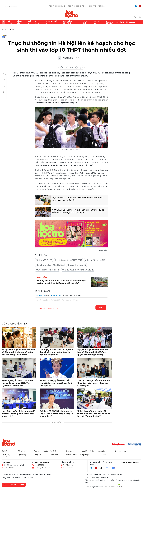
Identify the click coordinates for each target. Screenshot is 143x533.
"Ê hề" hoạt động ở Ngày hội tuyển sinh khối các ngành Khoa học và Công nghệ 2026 (93, 413)
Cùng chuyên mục (15, 323)
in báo (76, 67)
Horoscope (130, 22)
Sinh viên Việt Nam (97, 6)
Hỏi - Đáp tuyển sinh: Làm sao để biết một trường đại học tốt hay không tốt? (18, 413)
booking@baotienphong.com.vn (47, 468)
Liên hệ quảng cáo (40, 462)
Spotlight (120, 22)
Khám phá (19, 22)
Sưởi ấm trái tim (88, 451)
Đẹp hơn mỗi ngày (51, 22)
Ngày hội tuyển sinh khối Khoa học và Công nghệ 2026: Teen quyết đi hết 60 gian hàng (92, 352)
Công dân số (38, 455)
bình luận (81, 67)
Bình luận (4, 92)
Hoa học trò (8, 442)
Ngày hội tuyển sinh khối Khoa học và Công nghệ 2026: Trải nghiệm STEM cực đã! (17, 383)
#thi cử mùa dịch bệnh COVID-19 (78, 270)
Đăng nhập (40, 295)
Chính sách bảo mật (130, 462)
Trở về (4, 98)
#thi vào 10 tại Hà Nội (95, 260)
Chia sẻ (4, 80)
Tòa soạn (6, 462)
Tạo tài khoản (55, 295)
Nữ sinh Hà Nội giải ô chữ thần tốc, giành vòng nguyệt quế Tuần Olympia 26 (56, 383)
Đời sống (10, 22)
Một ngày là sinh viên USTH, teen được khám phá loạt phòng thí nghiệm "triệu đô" (56, 352)
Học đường (37, 22)
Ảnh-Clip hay (97, 22)
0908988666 (68, 468)
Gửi (100, 307)
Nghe (4, 74)
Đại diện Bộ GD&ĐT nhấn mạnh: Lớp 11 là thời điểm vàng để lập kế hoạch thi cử (56, 413)
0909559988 (39, 465)
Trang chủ (3, 22)
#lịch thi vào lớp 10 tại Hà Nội (50, 265)
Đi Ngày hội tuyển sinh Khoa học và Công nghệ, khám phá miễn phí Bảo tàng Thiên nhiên (18, 352)
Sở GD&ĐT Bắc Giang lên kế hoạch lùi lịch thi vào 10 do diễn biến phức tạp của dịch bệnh (78, 211)
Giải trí (29, 22)
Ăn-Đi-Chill (85, 22)
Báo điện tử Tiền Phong (71, 14)
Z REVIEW (109, 22)
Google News (3, 36)
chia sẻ (61, 67)
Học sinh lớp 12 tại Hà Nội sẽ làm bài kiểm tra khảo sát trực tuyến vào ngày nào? (77, 199)
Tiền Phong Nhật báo (77, 6)
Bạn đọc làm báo (13, 485)
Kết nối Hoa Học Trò (73, 455)
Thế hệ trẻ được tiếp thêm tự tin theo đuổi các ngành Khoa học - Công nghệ (93, 383)
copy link (71, 67)
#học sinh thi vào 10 (76, 265)
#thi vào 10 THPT (44, 260)
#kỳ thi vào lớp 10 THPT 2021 (68, 260)
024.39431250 (9, 468)
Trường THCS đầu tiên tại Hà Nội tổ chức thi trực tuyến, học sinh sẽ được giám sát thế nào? (61, 281)
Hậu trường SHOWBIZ (67, 22)
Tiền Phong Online (57, 6)
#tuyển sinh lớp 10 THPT (47, 270)
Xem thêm (139, 22)
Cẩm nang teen (120, 451)
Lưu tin (4, 86)
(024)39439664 (68, 465)
